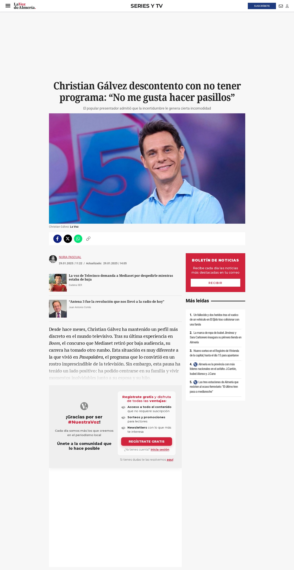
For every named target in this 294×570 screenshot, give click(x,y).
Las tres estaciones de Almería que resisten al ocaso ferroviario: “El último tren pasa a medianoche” (214, 386)
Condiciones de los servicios (132, 536)
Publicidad (206, 536)
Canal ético (89, 542)
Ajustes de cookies (109, 542)
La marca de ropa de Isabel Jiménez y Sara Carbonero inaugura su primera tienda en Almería (215, 337)
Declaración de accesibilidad (138, 542)
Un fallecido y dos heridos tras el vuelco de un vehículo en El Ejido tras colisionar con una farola (214, 319)
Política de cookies (103, 536)
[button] (8, 5)
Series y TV (147, 6)
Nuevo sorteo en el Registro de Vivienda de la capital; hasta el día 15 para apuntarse (214, 353)
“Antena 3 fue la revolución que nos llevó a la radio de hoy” (116, 302)
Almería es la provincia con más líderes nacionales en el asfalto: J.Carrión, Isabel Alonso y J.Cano (213, 369)
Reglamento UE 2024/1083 (65, 542)
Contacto (192, 536)
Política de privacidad (77, 536)
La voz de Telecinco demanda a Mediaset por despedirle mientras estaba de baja (121, 277)
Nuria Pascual (70, 257)
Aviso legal (56, 536)
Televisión (60, 477)
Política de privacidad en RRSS (167, 536)
